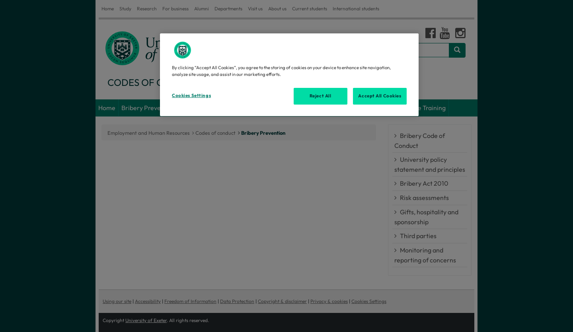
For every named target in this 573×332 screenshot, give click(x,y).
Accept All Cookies (379, 96)
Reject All (320, 96)
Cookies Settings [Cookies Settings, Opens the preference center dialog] (191, 95)
